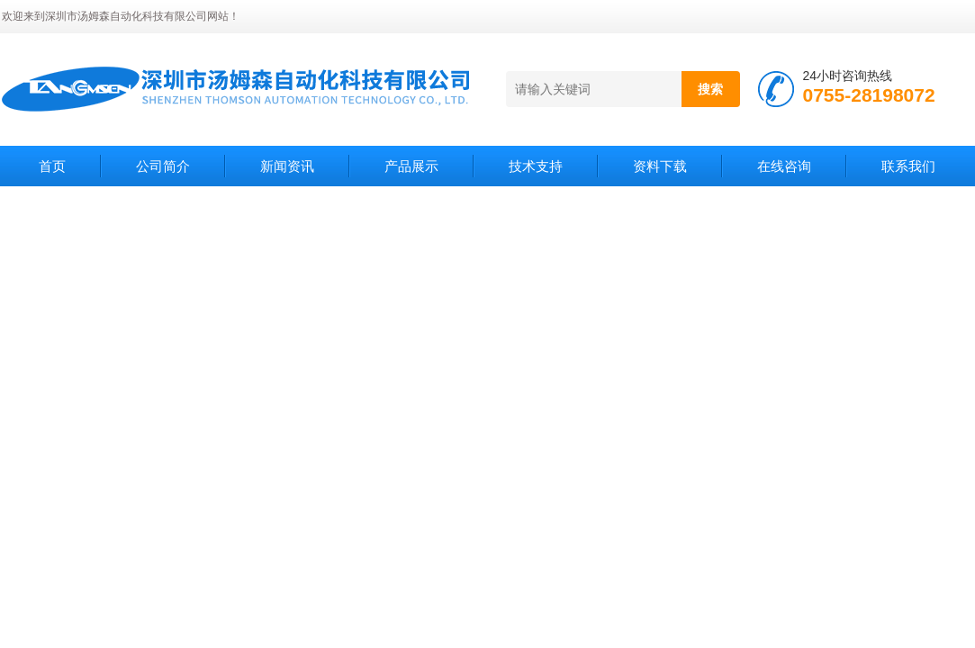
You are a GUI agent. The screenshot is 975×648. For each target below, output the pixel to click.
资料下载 (660, 166)
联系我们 (908, 166)
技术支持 (536, 166)
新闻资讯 (287, 166)
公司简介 (163, 166)
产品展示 (411, 166)
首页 (52, 166)
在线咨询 (784, 166)
